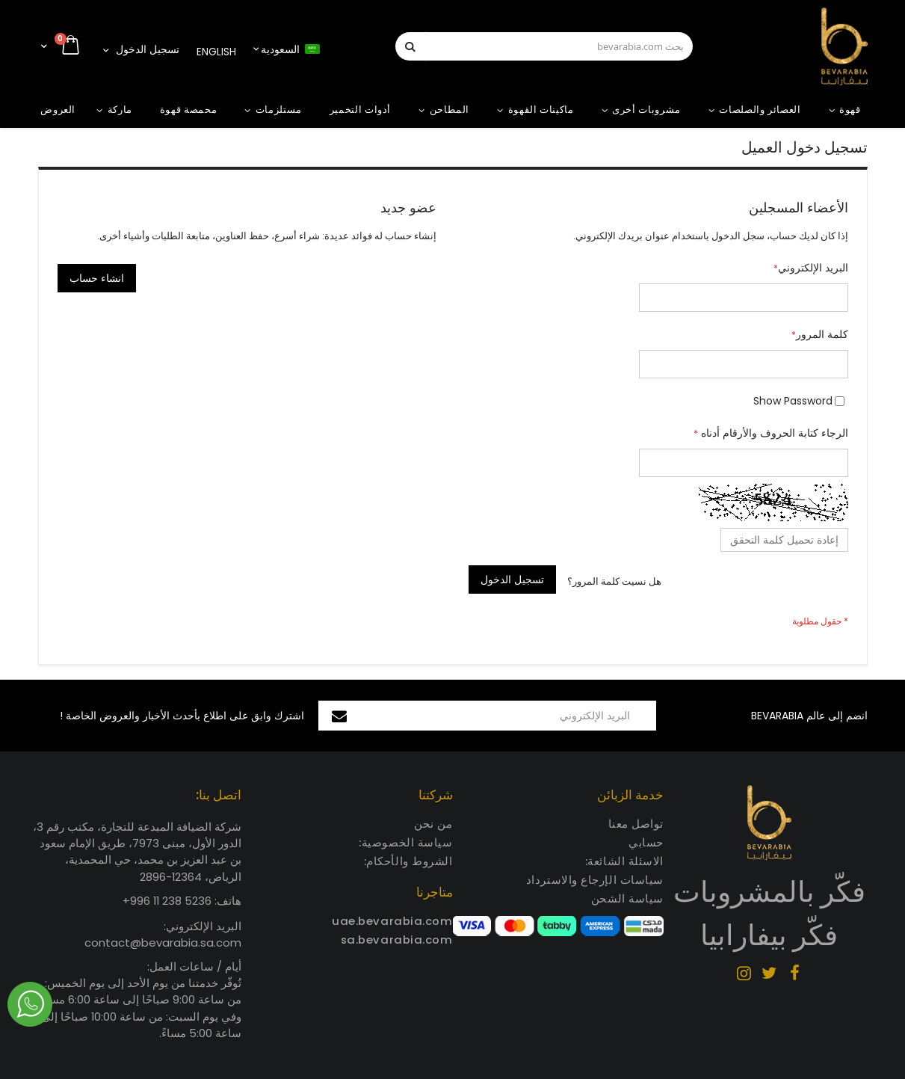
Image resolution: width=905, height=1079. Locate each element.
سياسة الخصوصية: (405, 842)
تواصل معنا (636, 823)
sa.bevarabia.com (397, 939)
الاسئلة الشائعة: (624, 861)
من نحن (433, 823)
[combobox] (544, 46)
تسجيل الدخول (147, 49)
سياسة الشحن (627, 898)
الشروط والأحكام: (408, 861)
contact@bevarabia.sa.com (162, 942)
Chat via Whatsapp (29, 1004)
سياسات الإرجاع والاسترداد (595, 880)
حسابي (646, 842)
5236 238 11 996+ (167, 901)
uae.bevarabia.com (392, 921)
